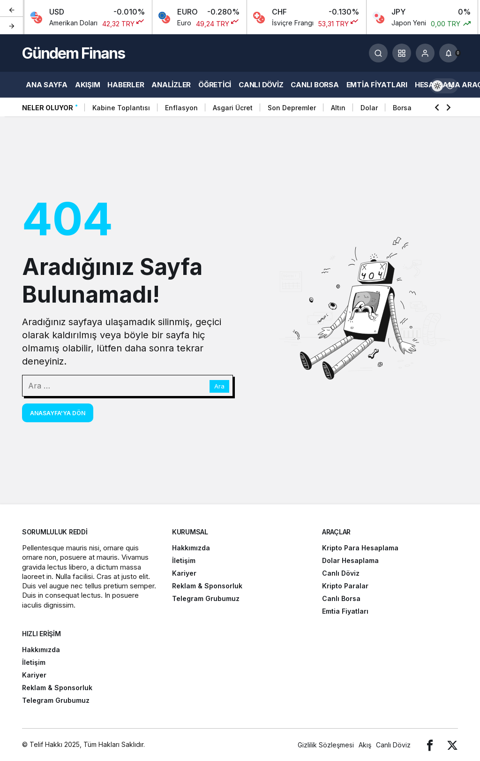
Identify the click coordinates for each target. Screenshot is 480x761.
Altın (338, 108)
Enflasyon (181, 108)
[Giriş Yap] (425, 53)
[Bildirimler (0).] (448, 53)
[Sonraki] (11, 25)
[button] (401, 53)
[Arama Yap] (378, 53)
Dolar (369, 108)
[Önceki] (11, 9)
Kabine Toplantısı (121, 108)
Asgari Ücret (233, 108)
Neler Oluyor (47, 108)
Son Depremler (292, 108)
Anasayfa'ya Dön (57, 413)
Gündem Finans (73, 53)
